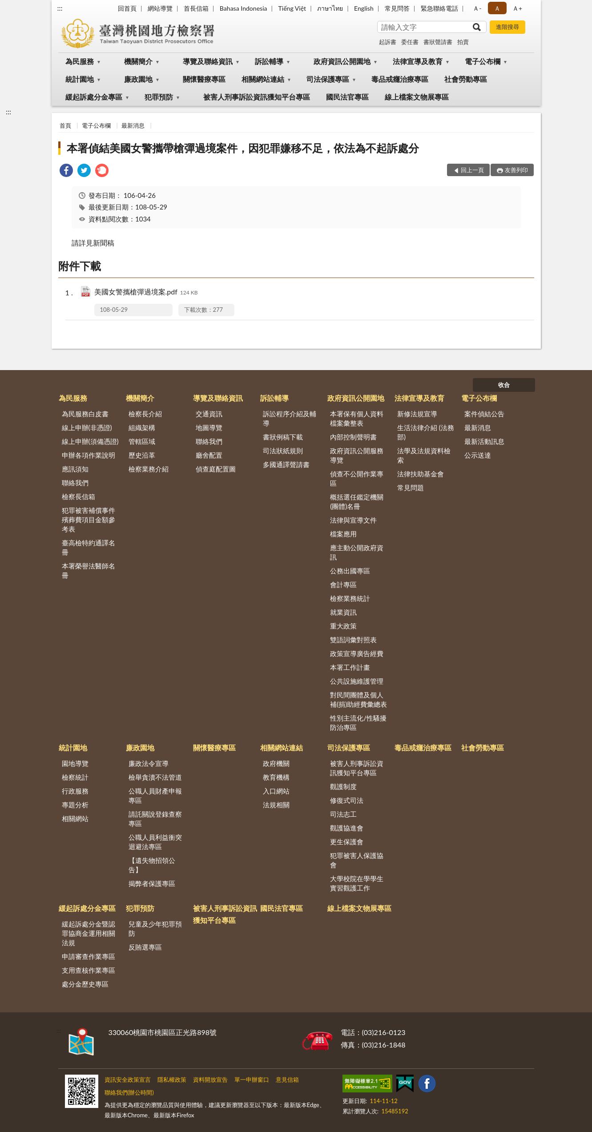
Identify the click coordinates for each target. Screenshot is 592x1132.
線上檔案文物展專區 (417, 97)
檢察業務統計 (350, 598)
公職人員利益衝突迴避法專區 (155, 841)
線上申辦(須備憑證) (90, 441)
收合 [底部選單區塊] (504, 384)
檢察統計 (75, 777)
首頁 (65, 125)
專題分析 (75, 805)
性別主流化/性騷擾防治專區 (358, 722)
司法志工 (343, 814)
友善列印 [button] (516, 169)
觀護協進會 (346, 828)
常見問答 (397, 8)
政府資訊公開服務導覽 (356, 455)
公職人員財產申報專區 (155, 795)
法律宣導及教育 (418, 61)
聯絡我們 (75, 483)
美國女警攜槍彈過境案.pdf (146, 292)
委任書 (410, 41)
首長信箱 (196, 8)
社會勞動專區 (465, 79)
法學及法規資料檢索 (424, 455)
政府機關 (276, 763)
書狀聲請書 (437, 41)
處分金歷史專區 (85, 984)
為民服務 (79, 61)
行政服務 (75, 791)
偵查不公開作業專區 (356, 478)
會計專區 (343, 584)
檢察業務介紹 (149, 469)
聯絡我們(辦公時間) (129, 1092)
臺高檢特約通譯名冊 (88, 547)
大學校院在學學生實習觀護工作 (356, 883)
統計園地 (79, 79)
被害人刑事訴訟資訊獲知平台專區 (256, 97)
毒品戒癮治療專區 (399, 79)
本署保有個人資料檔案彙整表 (356, 418)
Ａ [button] (497, 8)
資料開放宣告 (210, 1079)
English (364, 8)
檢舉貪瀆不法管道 (155, 777)
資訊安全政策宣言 (128, 1079)
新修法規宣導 (417, 414)
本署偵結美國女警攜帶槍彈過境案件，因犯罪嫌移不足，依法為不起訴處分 (243, 147)
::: (60, 8)
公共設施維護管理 (356, 681)
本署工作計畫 (350, 667)
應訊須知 (75, 469)
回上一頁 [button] (472, 169)
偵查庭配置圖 (216, 469)
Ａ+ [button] (517, 8)
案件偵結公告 (484, 414)
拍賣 (463, 41)
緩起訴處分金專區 (93, 97)
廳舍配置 (209, 455)
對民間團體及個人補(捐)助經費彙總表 (358, 699)
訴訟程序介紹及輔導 (289, 418)
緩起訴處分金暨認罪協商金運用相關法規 (88, 933)
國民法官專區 (347, 97)
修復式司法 (346, 800)
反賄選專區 (145, 947)
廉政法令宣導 (149, 763)
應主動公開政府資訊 (356, 552)
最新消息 (133, 125)
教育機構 (276, 777)
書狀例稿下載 (283, 437)
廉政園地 (138, 79)
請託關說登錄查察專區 (155, 818)
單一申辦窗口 (251, 1079)
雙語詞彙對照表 (353, 640)
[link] (66, 171)
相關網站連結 (263, 79)
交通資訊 (209, 414)
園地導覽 (75, 763)
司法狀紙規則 (283, 451)
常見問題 (410, 487)
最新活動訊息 (484, 441)
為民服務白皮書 (85, 414)
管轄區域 (142, 441)
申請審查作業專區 (88, 956)
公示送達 (477, 455)
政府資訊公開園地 (342, 61)
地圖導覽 (209, 427)
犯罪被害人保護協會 (356, 860)
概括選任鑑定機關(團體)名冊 (356, 501)
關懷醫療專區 (204, 79)
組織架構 (142, 427)
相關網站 (75, 818)
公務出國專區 (350, 571)
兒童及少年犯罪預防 (155, 928)
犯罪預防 (159, 97)
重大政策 (343, 626)
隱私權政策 (171, 1079)
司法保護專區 (327, 79)
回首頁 (127, 8)
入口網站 (276, 791)
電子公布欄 (482, 61)
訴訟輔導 (269, 61)
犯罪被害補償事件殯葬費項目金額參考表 (88, 519)
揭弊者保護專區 (152, 883)
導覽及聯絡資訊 (208, 61)
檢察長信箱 (78, 496)
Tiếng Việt (292, 8)
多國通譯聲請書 (286, 464)
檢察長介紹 (145, 414)
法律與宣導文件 (353, 520)
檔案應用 (343, 534)
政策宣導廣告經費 (356, 653)
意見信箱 (287, 1079)
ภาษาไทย (330, 8)
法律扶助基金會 (420, 474)
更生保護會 (346, 842)
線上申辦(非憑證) (87, 427)
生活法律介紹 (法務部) (425, 432)
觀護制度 (343, 786)
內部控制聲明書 (353, 437)
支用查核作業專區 (88, 970)
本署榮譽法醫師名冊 (88, 570)
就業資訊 (343, 612)
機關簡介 (138, 61)
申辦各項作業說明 (88, 455)
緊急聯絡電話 (439, 8)
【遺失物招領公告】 (152, 865)
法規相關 (276, 805)
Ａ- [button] (477, 8)
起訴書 (387, 41)
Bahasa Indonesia (243, 8)
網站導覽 (160, 8)
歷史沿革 (142, 455)
